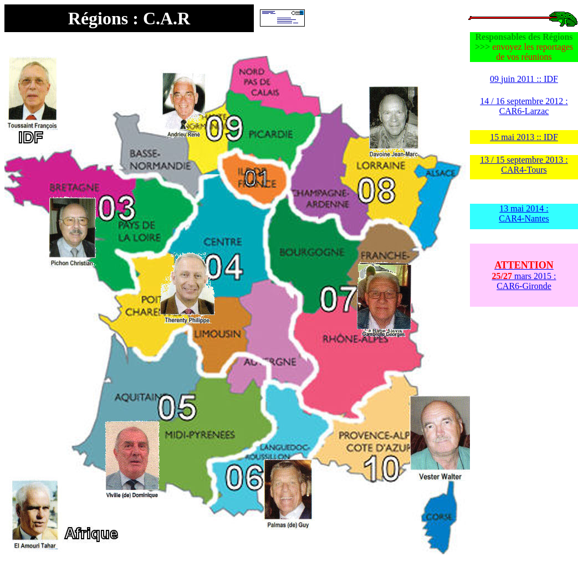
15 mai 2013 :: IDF (524, 137)
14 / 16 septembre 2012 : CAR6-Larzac (524, 106)
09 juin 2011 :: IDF (524, 79)
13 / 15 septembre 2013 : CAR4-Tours (524, 164)
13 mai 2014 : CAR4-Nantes (524, 213)
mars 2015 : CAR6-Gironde (524, 276)
